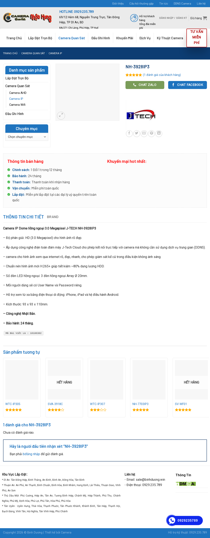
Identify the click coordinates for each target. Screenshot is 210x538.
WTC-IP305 (12, 404)
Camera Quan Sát (71, 38)
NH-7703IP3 (140, 404)
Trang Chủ (14, 38)
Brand (53, 216)
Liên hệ (201, 3)
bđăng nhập (31, 454)
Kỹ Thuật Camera (170, 38)
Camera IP (55, 53)
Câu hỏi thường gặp (141, 3)
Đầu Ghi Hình (100, 38)
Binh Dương (34, 532)
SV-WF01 (181, 404)
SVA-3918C (55, 404)
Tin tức (163, 3)
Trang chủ (10, 53)
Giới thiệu (118, 3)
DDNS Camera (182, 3)
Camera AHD (17, 93)
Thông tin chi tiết (23, 216)
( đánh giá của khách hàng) (162, 75)
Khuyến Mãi (124, 38)
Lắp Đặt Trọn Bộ (40, 38)
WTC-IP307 (97, 404)
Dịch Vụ (145, 38)
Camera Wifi (17, 105)
